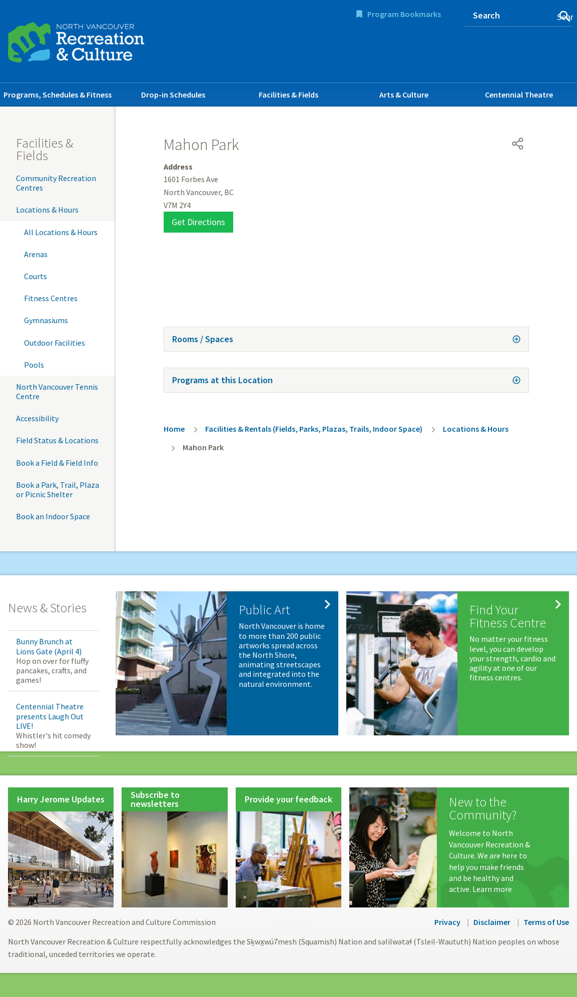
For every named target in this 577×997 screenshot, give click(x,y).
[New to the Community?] (459, 847)
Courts (35, 276)
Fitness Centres (51, 298)
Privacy (447, 922)
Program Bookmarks (404, 14)
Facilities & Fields (288, 95)
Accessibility (37, 418)
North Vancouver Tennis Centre (57, 391)
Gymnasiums (46, 320)
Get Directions (198, 222)
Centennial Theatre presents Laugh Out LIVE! (50, 715)
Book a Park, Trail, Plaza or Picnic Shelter (57, 489)
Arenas (36, 254)
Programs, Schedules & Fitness (58, 95)
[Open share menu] (518, 144)
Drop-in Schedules (173, 95)
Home (174, 429)
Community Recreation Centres (56, 183)
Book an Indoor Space (53, 516)
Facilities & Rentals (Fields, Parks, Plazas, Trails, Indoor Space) (313, 429)
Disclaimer (491, 922)
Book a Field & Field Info (57, 463)
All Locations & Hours (61, 232)
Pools (34, 365)
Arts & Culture (403, 95)
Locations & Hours (47, 210)
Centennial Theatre (519, 95)
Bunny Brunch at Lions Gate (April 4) (49, 646)
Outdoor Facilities (54, 343)
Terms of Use (546, 922)
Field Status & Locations (57, 440)
